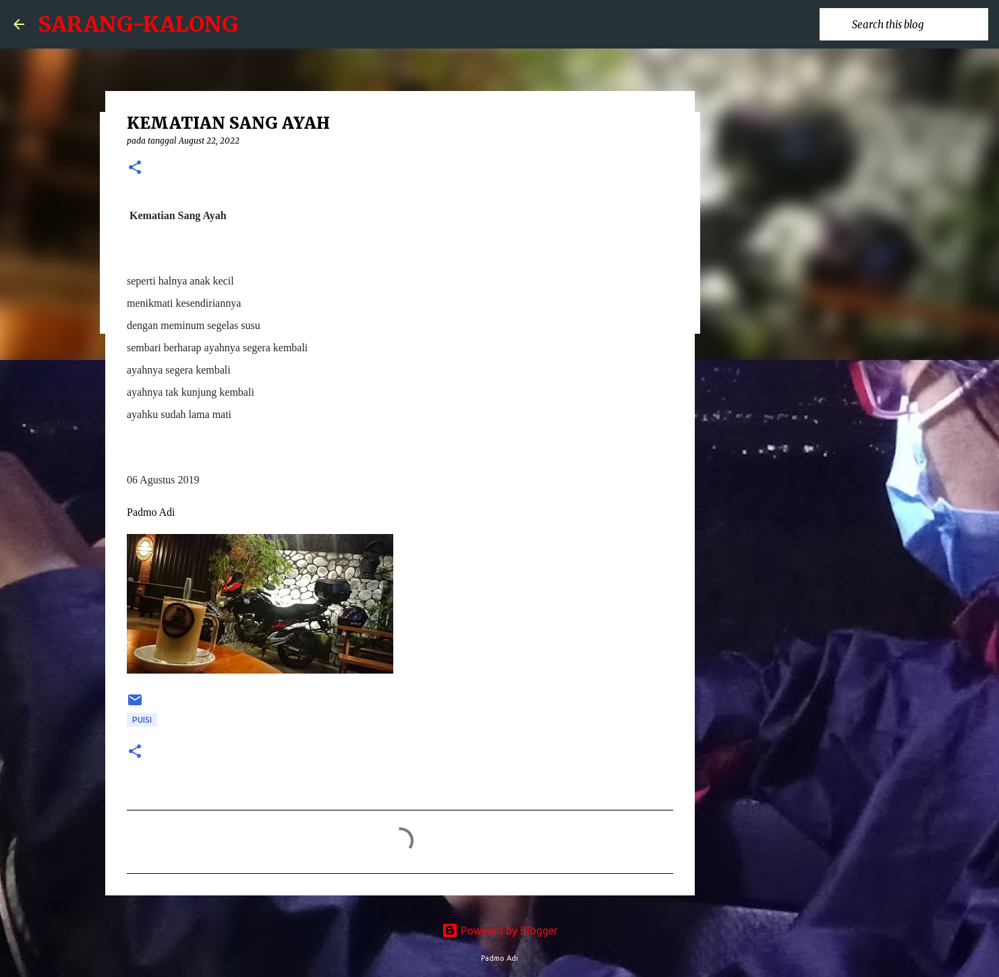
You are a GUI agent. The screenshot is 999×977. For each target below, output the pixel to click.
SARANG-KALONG (138, 24)
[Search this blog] (917, 24)
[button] (135, 168)
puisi (142, 719)
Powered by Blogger (500, 930)
